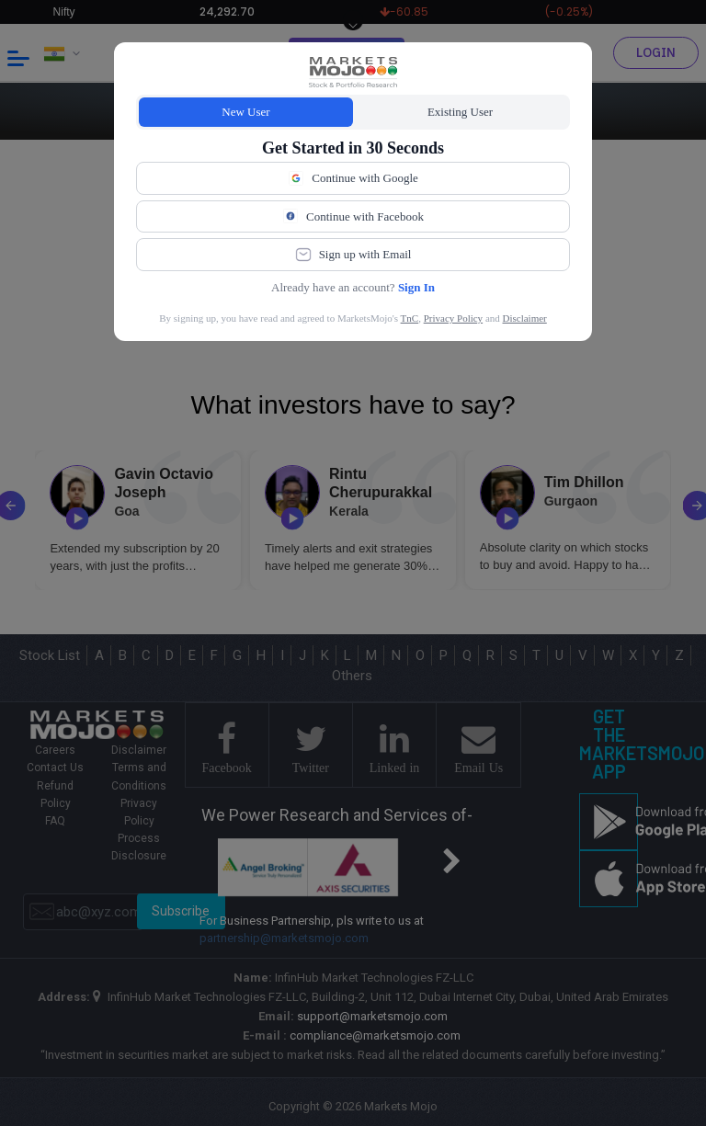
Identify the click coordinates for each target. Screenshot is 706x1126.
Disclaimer (525, 318)
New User (245, 112)
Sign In (416, 287)
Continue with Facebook (353, 216)
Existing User (460, 112)
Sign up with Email (353, 254)
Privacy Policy (453, 318)
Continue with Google (353, 178)
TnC (410, 318)
